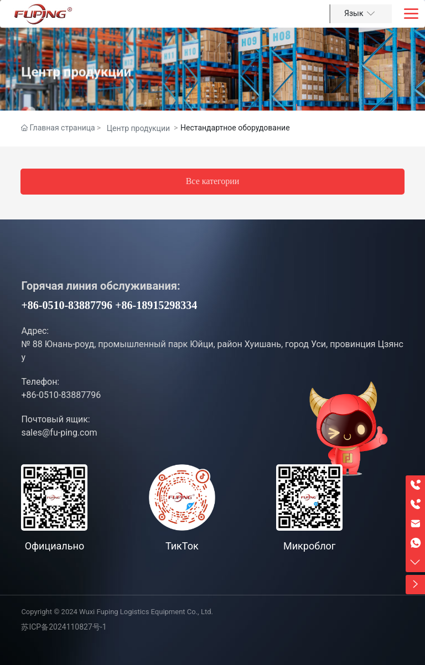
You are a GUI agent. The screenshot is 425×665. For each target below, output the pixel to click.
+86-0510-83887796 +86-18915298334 (109, 305)
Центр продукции (76, 87)
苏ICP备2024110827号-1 (63, 626)
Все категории (213, 181)
